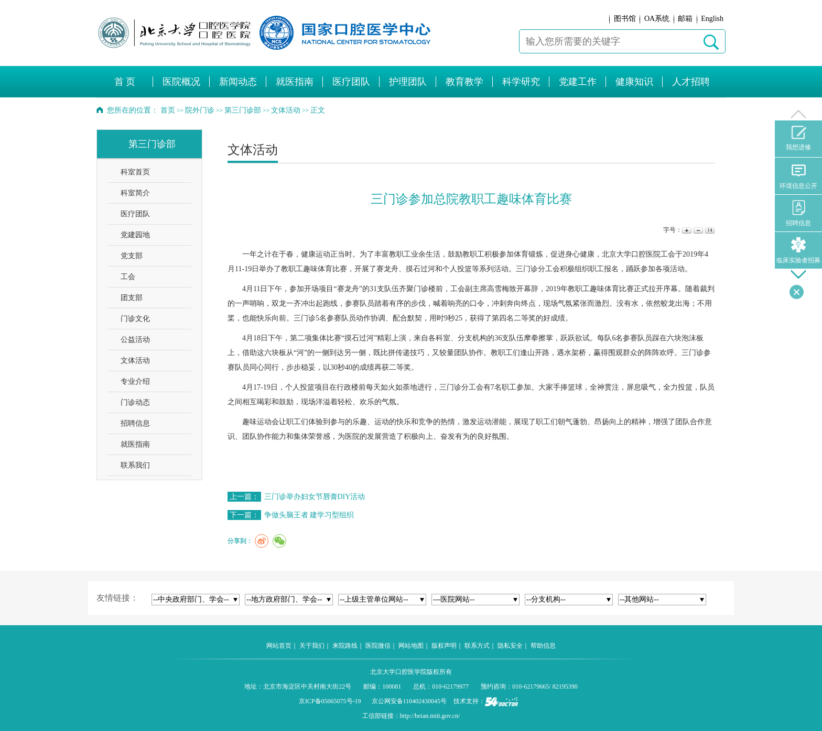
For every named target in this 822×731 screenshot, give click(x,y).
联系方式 (477, 645)
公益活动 (135, 340)
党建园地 (135, 235)
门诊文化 (135, 319)
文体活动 (135, 360)
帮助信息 (543, 645)
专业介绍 (135, 381)
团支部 (132, 298)
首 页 (125, 81)
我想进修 (798, 138)
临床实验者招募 (798, 250)
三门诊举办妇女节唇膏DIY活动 (314, 497)
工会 (128, 277)
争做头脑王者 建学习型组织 (309, 515)
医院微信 (378, 645)
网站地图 (411, 645)
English (712, 19)
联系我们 (135, 465)
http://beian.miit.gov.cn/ (430, 715)
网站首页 (278, 645)
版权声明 (444, 645)
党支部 (132, 256)
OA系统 (656, 19)
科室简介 (135, 193)
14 (709, 230)
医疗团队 (135, 214)
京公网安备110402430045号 (409, 701)
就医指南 (135, 444)
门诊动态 (135, 402)
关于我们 (312, 645)
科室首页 (135, 172)
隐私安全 (510, 645)
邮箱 (685, 19)
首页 (167, 110)
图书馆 (625, 19)
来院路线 (345, 645)
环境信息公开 (798, 176)
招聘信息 (135, 423)
